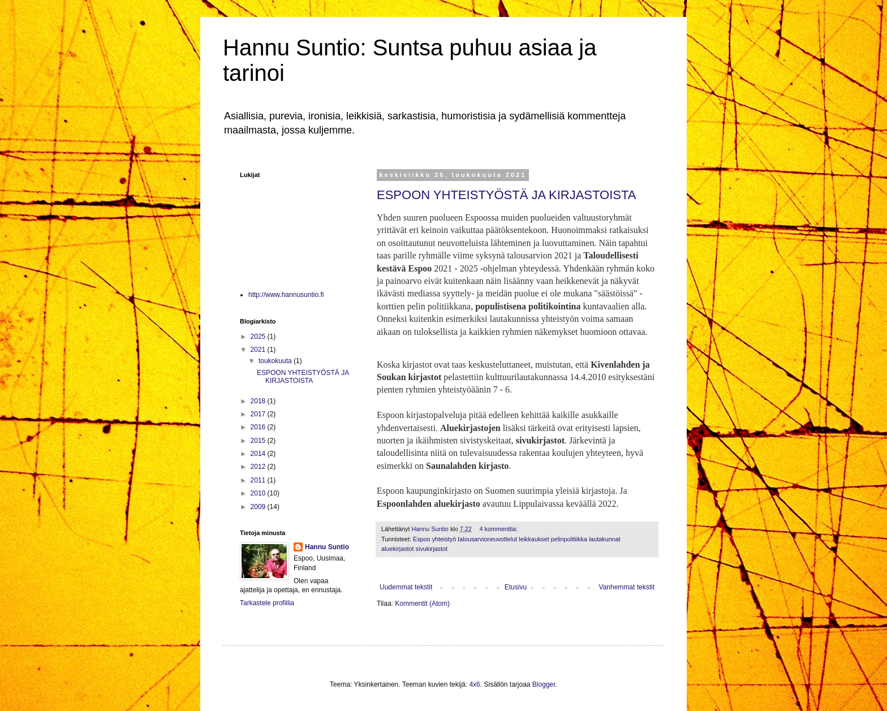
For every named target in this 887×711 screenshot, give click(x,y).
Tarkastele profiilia (267, 603)
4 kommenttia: (500, 528)
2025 (259, 337)
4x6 (474, 684)
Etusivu (516, 587)
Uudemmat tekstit (406, 587)
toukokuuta (276, 361)
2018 (259, 401)
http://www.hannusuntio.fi (286, 295)
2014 (259, 454)
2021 (259, 350)
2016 (259, 427)
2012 (259, 467)
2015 (259, 441)
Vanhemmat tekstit (627, 587)
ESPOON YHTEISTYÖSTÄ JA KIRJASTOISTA (506, 195)
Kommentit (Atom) (422, 603)
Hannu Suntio (327, 547)
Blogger (544, 684)
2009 (259, 507)
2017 (259, 414)
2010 (259, 493)
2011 (259, 480)
